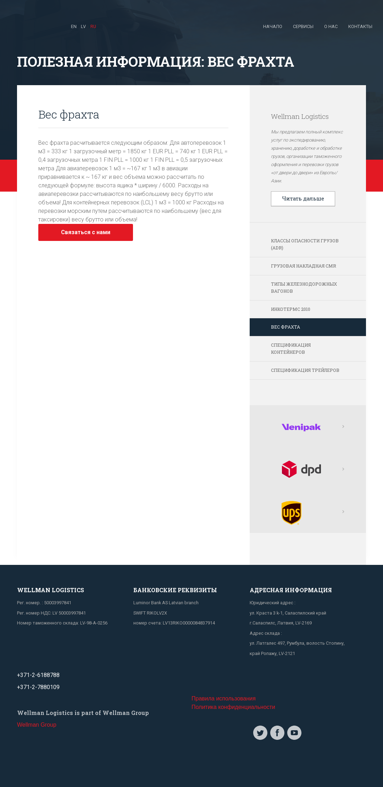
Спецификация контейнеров (291, 348)
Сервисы (303, 26)
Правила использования (224, 698)
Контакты (360, 26)
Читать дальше (303, 198)
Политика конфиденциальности (233, 707)
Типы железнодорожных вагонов (304, 287)
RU (93, 26)
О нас (331, 26)
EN (74, 26)
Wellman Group (36, 725)
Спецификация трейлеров (305, 370)
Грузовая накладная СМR (303, 266)
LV (83, 26)
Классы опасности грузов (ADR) (305, 244)
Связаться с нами (85, 232)
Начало (272, 26)
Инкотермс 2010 (290, 309)
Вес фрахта (285, 327)
